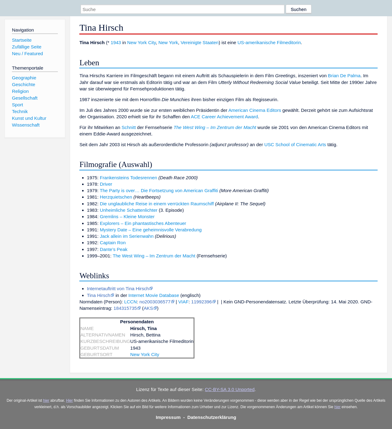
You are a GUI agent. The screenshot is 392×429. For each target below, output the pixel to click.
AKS (148, 308)
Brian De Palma (344, 75)
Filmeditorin (289, 42)
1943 (116, 42)
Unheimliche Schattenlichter (128, 210)
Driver (106, 184)
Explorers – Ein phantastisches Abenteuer (143, 223)
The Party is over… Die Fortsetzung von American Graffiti (159, 190)
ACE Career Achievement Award (224, 116)
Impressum (168, 417)
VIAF (183, 301)
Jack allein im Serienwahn (127, 236)
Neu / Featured (27, 53)
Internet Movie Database (153, 295)
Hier (69, 400)
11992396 (201, 301)
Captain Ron (113, 242)
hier (46, 400)
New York (168, 42)
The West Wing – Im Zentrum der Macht (215, 127)
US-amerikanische (257, 42)
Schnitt (129, 127)
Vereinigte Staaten (200, 42)
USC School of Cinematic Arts (295, 144)
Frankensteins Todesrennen (128, 177)
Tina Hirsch (98, 295)
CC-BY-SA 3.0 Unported (229, 389)
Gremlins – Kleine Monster (127, 216)
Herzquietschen (116, 196)
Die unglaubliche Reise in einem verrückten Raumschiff (157, 203)
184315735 (125, 308)
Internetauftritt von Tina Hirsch (118, 288)
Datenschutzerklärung (211, 417)
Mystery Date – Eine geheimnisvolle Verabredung (151, 229)
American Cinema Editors (254, 110)
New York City (141, 42)
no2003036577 (154, 301)
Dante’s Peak (113, 249)
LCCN (130, 301)
